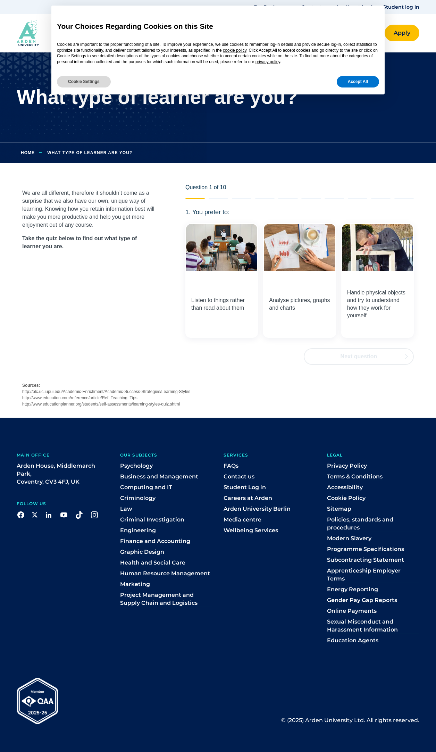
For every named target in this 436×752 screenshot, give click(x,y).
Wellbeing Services (251, 530)
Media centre (242, 519)
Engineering (138, 530)
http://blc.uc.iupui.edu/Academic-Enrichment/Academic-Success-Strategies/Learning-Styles (106, 391)
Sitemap (339, 508)
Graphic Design (142, 552)
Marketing (135, 584)
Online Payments (352, 611)
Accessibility (345, 487)
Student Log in (245, 487)
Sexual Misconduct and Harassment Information (362, 625)
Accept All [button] (358, 81)
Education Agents (352, 640)
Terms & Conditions (355, 476)
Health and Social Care (152, 562)
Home (28, 152)
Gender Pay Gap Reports (362, 600)
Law (126, 508)
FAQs (231, 465)
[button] (402, 33)
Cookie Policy (346, 498)
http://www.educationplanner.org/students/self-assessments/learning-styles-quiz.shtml (101, 404)
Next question (374, 356)
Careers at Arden (248, 498)
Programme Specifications (365, 549)
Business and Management (159, 476)
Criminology (138, 498)
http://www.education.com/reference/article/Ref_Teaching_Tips (79, 397)
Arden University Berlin (257, 508)
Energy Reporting (352, 589)
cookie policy (234, 50)
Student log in (401, 7)
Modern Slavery (349, 538)
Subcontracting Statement (365, 560)
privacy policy (267, 61)
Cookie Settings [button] (84, 81)
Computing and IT (146, 487)
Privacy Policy (347, 465)
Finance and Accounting (155, 541)
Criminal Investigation (152, 519)
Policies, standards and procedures (360, 523)
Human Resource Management (165, 573)
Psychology (136, 465)
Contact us (239, 476)
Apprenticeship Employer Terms (364, 574)
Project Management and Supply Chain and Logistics (159, 599)
